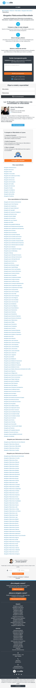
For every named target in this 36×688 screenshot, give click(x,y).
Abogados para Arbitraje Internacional (13, 257)
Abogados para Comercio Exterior (11, 273)
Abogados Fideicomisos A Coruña (11, 458)
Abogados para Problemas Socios (12, 389)
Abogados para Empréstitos (10, 314)
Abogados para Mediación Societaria (12, 365)
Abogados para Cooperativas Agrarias (13, 285)
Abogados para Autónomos (10, 261)
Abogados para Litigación (10, 354)
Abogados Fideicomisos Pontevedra (12, 531)
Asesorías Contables (18, 642)
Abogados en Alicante (18, 614)
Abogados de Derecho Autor (10, 214)
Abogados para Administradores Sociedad (13, 244)
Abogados (18, 604)
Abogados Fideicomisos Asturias (11, 468)
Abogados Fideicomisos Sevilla (11, 539)
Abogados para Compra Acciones (11, 279)
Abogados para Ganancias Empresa (12, 332)
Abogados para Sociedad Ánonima (12, 411)
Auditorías (18, 648)
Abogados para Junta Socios (10, 348)
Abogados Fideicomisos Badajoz (11, 470)
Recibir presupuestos (18, 73)
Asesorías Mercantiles (18, 646)
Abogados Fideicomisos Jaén (10, 507)
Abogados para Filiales (9, 322)
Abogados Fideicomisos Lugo (11, 517)
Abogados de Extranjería (9, 181)
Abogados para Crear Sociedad (11, 299)
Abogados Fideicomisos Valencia (11, 547)
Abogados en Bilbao (18, 610)
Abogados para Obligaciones (10, 373)
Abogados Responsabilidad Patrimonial (13, 434)
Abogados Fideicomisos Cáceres (11, 480)
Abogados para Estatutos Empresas (12, 316)
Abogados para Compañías (10, 275)
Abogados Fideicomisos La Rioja (11, 509)
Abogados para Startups (9, 422)
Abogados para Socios (9, 420)
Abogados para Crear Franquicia (11, 295)
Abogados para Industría (9, 338)
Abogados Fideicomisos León (10, 513)
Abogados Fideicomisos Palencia (11, 529)
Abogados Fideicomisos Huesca (11, 505)
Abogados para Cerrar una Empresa (12, 269)
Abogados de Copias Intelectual (11, 208)
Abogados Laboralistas (9, 192)
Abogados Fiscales (8, 188)
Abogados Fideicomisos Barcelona (12, 474)
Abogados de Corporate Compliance (12, 212)
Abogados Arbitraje (8, 253)
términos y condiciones (18, 576)
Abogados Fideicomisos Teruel (11, 543)
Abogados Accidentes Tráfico (18, 625)
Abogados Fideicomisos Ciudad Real (12, 488)
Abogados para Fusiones (9, 328)
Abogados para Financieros (10, 324)
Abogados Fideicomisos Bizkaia (11, 476)
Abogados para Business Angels (11, 265)
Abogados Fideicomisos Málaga (11, 521)
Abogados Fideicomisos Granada (11, 498)
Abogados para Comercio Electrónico (12, 271)
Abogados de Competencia (10, 206)
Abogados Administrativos (10, 167)
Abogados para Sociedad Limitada (12, 415)
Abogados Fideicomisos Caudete (11, 450)
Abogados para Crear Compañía (11, 291)
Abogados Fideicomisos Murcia (11, 523)
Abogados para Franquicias (10, 326)
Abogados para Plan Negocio (10, 385)
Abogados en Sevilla (18, 613)
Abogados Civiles (8, 171)
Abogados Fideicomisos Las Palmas (12, 511)
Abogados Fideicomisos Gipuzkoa (12, 494)
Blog (18, 677)
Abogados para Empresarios (10, 310)
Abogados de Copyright (9, 210)
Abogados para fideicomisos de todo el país (14, 456)
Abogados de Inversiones (10, 218)
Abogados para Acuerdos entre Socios (13, 236)
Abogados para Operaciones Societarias (13, 375)
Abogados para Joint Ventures (11, 340)
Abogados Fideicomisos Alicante (11, 464)
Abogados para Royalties (10, 403)
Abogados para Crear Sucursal (11, 301)
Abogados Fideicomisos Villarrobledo (12, 446)
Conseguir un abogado (18, 160)
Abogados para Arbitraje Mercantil (12, 259)
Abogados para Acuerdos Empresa (12, 234)
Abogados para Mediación (10, 358)
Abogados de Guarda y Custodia (18, 622)
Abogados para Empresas (10, 312)
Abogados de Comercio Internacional (12, 202)
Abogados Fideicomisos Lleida (11, 515)
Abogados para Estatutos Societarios (12, 318)
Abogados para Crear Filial (10, 293)
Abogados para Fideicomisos (10, 320)
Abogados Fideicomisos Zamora (11, 551)
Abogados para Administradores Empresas (14, 242)
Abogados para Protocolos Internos (12, 391)
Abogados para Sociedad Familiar (11, 413)
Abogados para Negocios (10, 371)
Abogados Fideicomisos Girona (11, 496)
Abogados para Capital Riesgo (11, 267)
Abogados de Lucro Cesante (10, 220)
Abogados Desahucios (18, 624)
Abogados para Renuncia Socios (11, 399)
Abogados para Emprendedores (11, 308)
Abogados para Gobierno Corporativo (12, 334)
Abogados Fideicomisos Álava (11, 460)
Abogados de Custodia (9, 177)
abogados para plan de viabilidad (11, 381)
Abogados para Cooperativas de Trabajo (13, 287)
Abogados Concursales (9, 173)
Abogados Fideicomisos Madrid (11, 519)
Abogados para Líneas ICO (10, 352)
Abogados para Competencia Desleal (12, 277)
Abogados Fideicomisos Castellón (11, 486)
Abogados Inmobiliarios (9, 190)
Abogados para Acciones (9, 230)
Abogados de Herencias (9, 186)
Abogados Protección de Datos (11, 432)
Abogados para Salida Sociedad (11, 405)
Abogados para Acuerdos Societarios (12, 238)
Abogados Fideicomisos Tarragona (12, 541)
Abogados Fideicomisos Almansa (11, 448)
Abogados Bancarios (9, 169)
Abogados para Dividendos (10, 303)
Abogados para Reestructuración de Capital (14, 397)
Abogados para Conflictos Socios (11, 281)
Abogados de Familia (9, 183)
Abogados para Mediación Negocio (12, 362)
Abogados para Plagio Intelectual (11, 379)
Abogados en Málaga (18, 611)
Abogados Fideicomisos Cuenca (11, 492)
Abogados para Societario (10, 417)
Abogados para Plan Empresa (11, 383)
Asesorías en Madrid (18, 630)
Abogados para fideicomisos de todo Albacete (14, 442)
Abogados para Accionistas (10, 232)
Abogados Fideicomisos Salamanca (12, 533)
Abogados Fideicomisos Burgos (11, 478)
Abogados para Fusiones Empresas (12, 330)
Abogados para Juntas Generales (11, 350)
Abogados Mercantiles (9, 194)
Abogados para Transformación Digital (13, 426)
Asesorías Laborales (18, 645)
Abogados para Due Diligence (10, 305)
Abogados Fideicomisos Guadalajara (12, 500)
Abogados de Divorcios (9, 179)
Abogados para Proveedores (10, 395)
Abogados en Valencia (18, 609)
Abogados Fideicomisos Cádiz (11, 482)
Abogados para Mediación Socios (11, 367)
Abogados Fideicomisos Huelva (11, 503)
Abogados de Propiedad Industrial (12, 430)
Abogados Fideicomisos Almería (11, 466)
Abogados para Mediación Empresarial (13, 360)
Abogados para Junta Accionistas (12, 342)
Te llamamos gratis (18, 573)
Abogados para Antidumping (10, 250)
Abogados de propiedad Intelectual (12, 224)
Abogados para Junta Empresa (11, 344)
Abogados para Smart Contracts (11, 409)
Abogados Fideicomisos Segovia (11, 537)
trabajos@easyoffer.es (18, 668)
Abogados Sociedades (9, 436)
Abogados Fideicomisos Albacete (11, 444)
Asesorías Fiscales (18, 644)
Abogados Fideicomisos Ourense (11, 527)
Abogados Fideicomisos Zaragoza (12, 553)
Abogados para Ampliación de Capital (12, 248)
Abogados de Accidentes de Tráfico (12, 175)
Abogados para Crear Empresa (11, 204)
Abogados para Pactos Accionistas (12, 377)
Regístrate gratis (18, 589)
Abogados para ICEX (9, 336)
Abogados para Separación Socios (12, 407)
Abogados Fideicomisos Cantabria (12, 484)
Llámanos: (18, 660)
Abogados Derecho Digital (10, 216)
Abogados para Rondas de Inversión (12, 401)
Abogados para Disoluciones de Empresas (13, 226)
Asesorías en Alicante (18, 639)
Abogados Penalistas (9, 196)
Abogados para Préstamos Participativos (13, 387)
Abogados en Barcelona (18, 607)
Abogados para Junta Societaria (11, 346)
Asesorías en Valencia (18, 633)
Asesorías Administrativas (18, 649)
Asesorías (18, 628)
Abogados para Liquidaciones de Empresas (14, 228)
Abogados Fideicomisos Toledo (11, 545)
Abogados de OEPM (8, 222)
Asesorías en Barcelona (18, 631)
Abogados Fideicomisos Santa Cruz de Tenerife (14, 535)
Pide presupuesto (18, 125)
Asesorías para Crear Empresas (18, 641)
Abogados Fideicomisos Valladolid (12, 549)
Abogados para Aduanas (9, 246)
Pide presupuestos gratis (18, 599)
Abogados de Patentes (9, 428)
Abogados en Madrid (18, 606)
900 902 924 (18, 662)
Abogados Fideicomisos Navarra (11, 525)
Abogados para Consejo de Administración (14, 283)
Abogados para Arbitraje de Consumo (12, 255)
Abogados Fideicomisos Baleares (11, 472)
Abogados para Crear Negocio (11, 297)
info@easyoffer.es (18, 666)
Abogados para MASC (9, 356)
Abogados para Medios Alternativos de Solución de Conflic (17, 369)
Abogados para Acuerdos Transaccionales (13, 240)
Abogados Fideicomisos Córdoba (11, 490)
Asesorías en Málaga (18, 636)
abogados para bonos (9, 263)
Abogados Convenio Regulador (18, 618)
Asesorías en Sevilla (18, 637)
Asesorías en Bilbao (18, 634)
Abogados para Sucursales (10, 424)
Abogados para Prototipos (10, 393)
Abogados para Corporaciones (11, 289)
